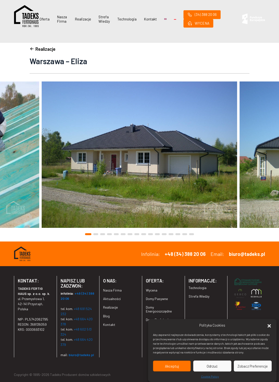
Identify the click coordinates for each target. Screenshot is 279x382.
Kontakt (150, 19)
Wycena (151, 290)
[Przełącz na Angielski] (165, 19)
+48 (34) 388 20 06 (185, 254)
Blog (106, 316)
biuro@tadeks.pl (247, 254)
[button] (269, 325)
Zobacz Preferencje (252, 366)
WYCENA (198, 23)
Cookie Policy (210, 376)
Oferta (45, 19)
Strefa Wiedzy (104, 19)
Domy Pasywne (157, 299)
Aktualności (112, 299)
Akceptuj (172, 366)
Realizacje (83, 19)
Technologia (127, 19)
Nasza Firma (62, 19)
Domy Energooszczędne (159, 309)
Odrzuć (212, 366)
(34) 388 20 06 (202, 14)
